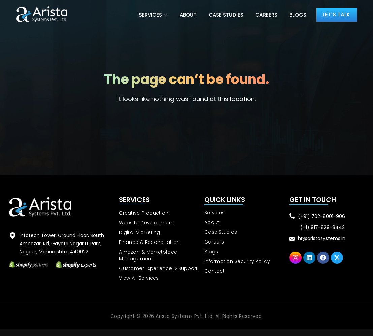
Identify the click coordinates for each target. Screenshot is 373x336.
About (187, 14)
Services (149, 14)
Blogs (296, 14)
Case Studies (225, 14)
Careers (265, 14)
